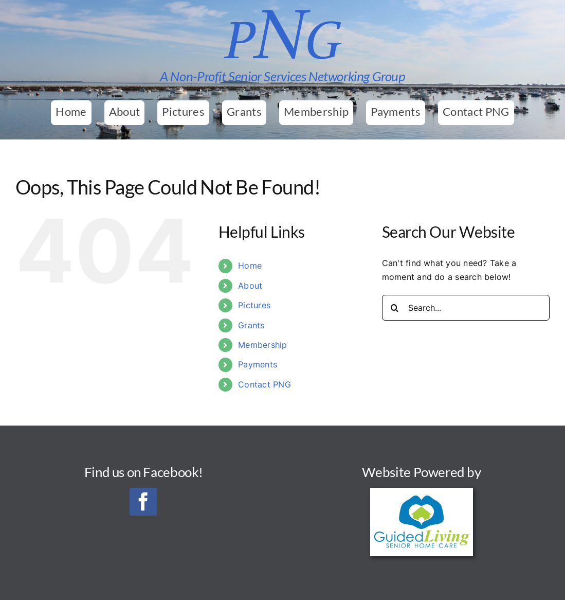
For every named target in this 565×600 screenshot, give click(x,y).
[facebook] (143, 502)
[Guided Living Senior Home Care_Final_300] (421, 492)
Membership (262, 345)
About (250, 285)
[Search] (395, 308)
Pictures (254, 305)
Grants (251, 325)
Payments (257, 364)
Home (250, 265)
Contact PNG (264, 384)
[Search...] (466, 308)
